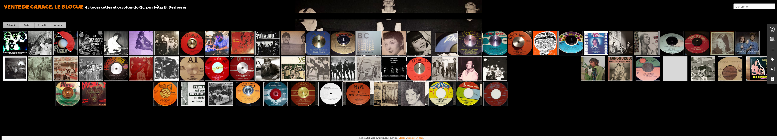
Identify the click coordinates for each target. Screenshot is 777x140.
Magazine (32, 16)
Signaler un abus (415, 138)
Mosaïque (46, 16)
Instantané (81, 16)
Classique (8, 16)
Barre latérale (63, 16)
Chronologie (97, 16)
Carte (20, 16)
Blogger (402, 138)
